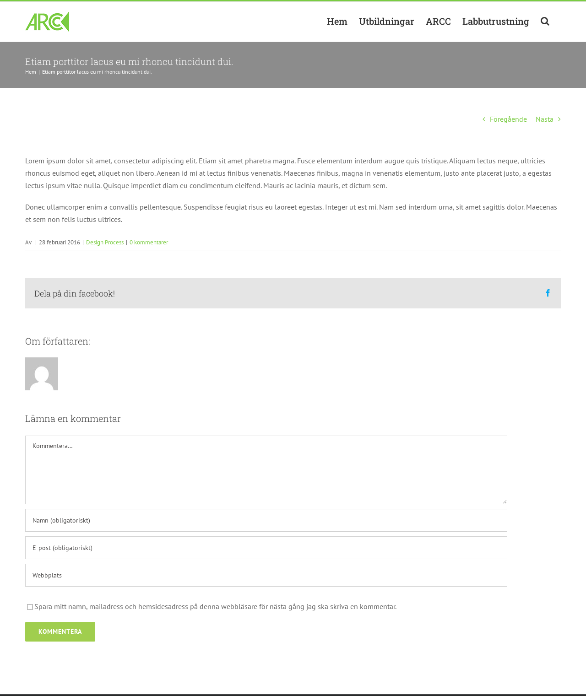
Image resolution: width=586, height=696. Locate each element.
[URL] (266, 575)
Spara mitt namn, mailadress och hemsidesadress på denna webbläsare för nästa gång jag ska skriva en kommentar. (215, 606)
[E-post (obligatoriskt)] (266, 547)
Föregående (508, 119)
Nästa (544, 119)
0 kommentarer (149, 242)
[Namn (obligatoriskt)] (266, 520)
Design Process (105, 242)
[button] (545, 21)
